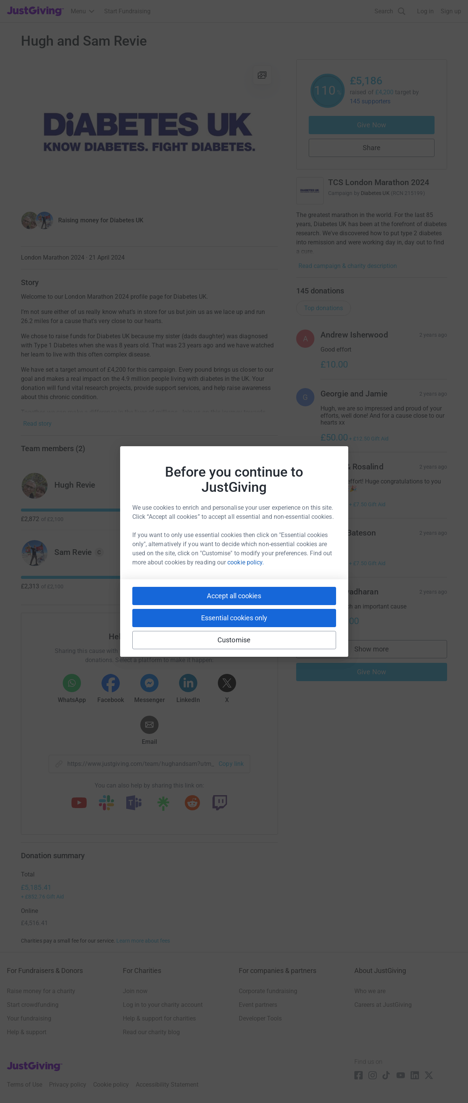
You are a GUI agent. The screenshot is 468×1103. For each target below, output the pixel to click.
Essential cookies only (234, 618)
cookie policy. (245, 562)
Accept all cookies (234, 596)
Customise (234, 640)
